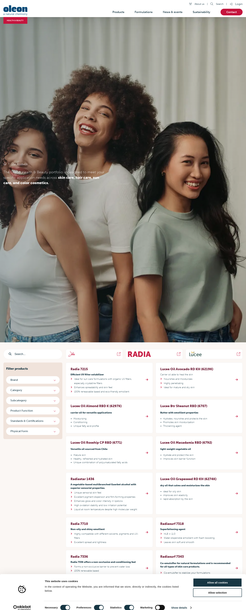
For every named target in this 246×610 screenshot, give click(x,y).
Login (239, 4)
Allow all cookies (217, 578)
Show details (179, 603)
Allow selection (217, 588)
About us (199, 3)
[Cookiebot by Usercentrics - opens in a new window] (22, 603)
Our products (19, 163)
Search (219, 3)
